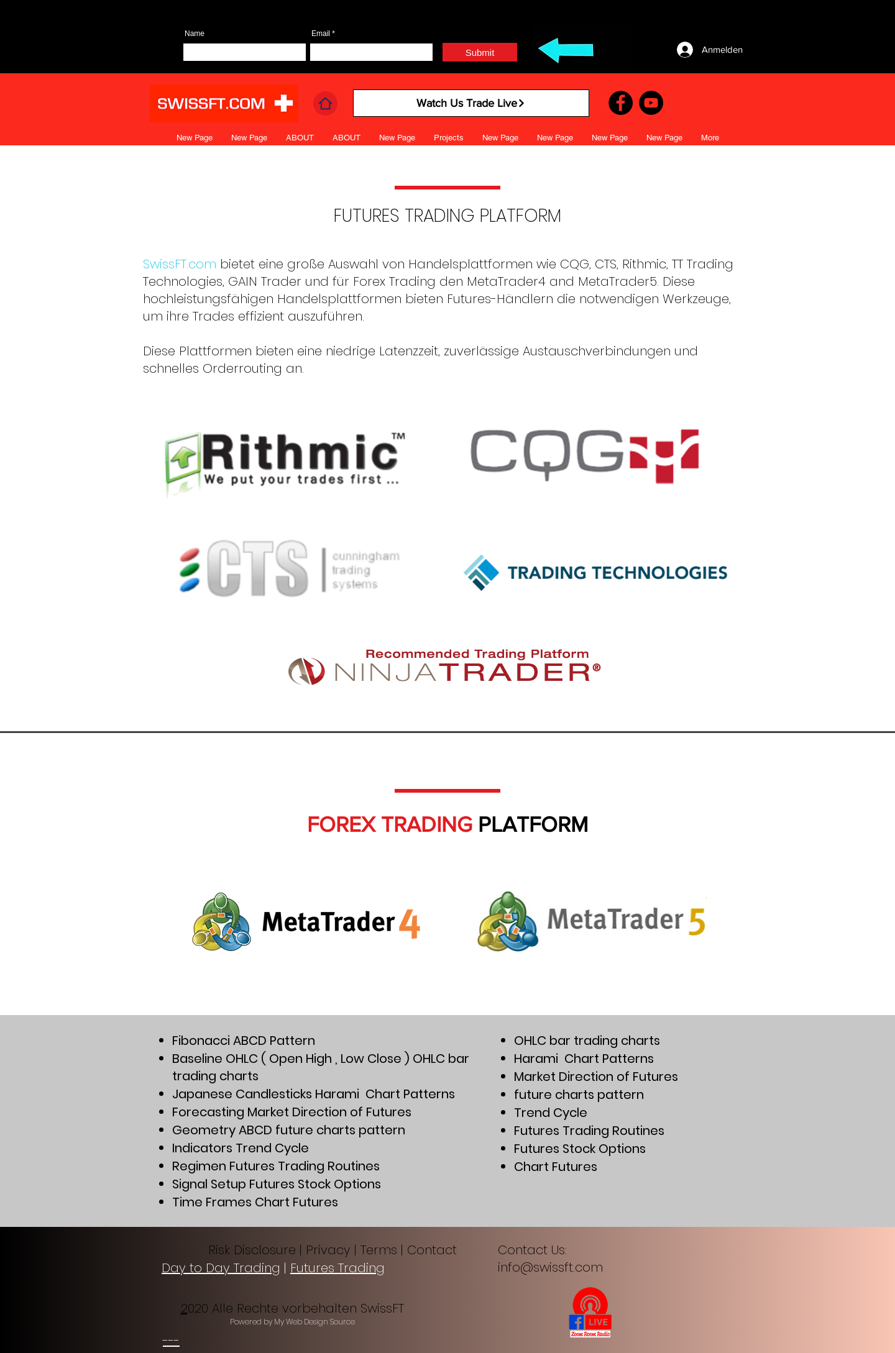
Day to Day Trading (221, 1268)
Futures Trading (337, 1268)
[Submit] (480, 52)
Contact (434, 1250)
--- (171, 1340)
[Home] (325, 103)
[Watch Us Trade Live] (471, 103)
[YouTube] (651, 103)
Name (194, 33)
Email (320, 33)
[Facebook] (620, 103)
